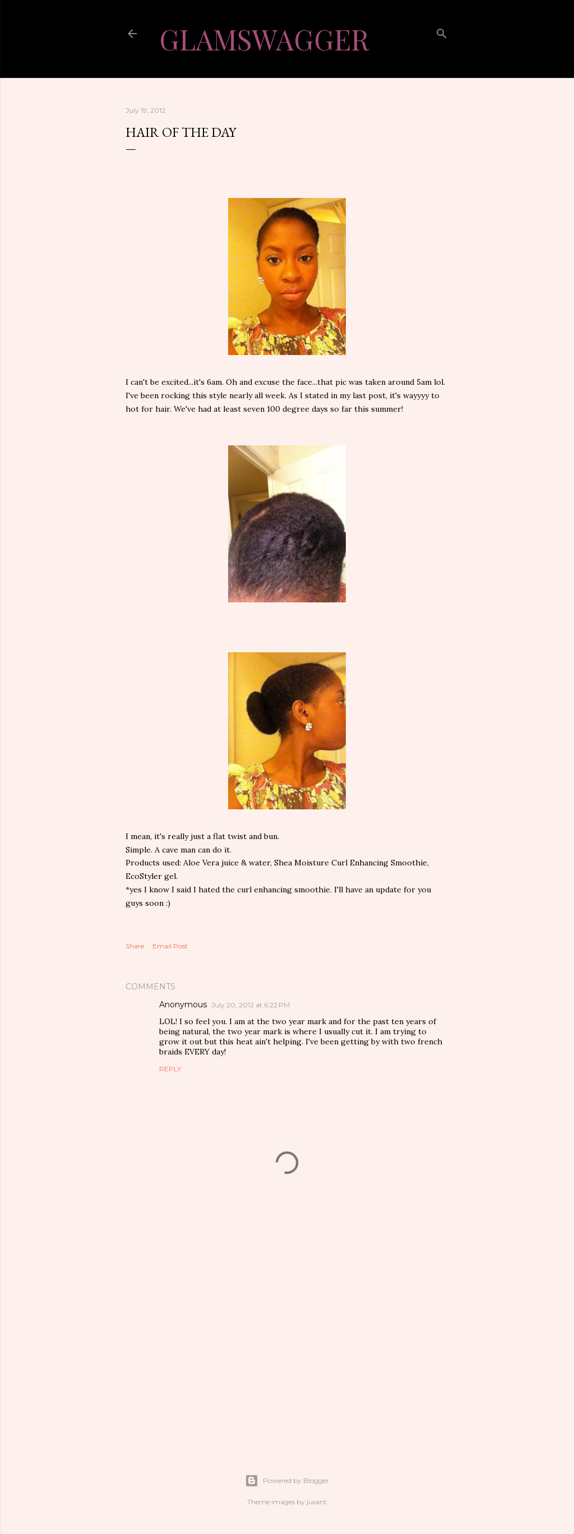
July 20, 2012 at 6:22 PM (250, 1005)
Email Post (170, 946)
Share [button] (135, 946)
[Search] (441, 32)
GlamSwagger (264, 39)
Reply (170, 1069)
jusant (317, 1502)
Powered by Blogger (287, 1480)
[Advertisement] (287, 1339)
